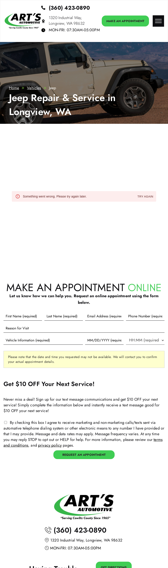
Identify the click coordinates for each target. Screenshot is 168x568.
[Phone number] (145, 316)
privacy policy (50, 445)
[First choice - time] (145, 340)
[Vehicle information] (43, 340)
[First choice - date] (104, 340)
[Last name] (63, 316)
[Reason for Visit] (84, 328)
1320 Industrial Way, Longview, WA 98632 (67, 20)
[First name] (23, 316)
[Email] (104, 316)
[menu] (158, 21)
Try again (145, 196)
